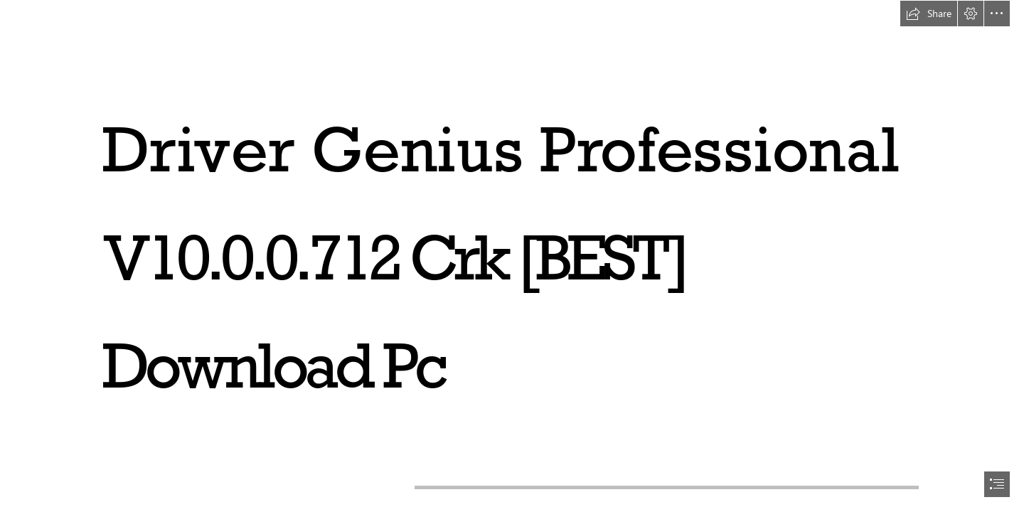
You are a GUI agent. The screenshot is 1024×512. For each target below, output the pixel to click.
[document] (512, 256)
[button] (928, 13)
